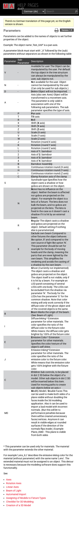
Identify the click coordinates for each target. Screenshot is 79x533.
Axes (8, 479)
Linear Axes (12, 487)
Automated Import (16, 494)
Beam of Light (13, 490)
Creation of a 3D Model (18, 505)
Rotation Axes (13, 483)
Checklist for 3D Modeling (20, 501)
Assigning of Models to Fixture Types (26, 498)
